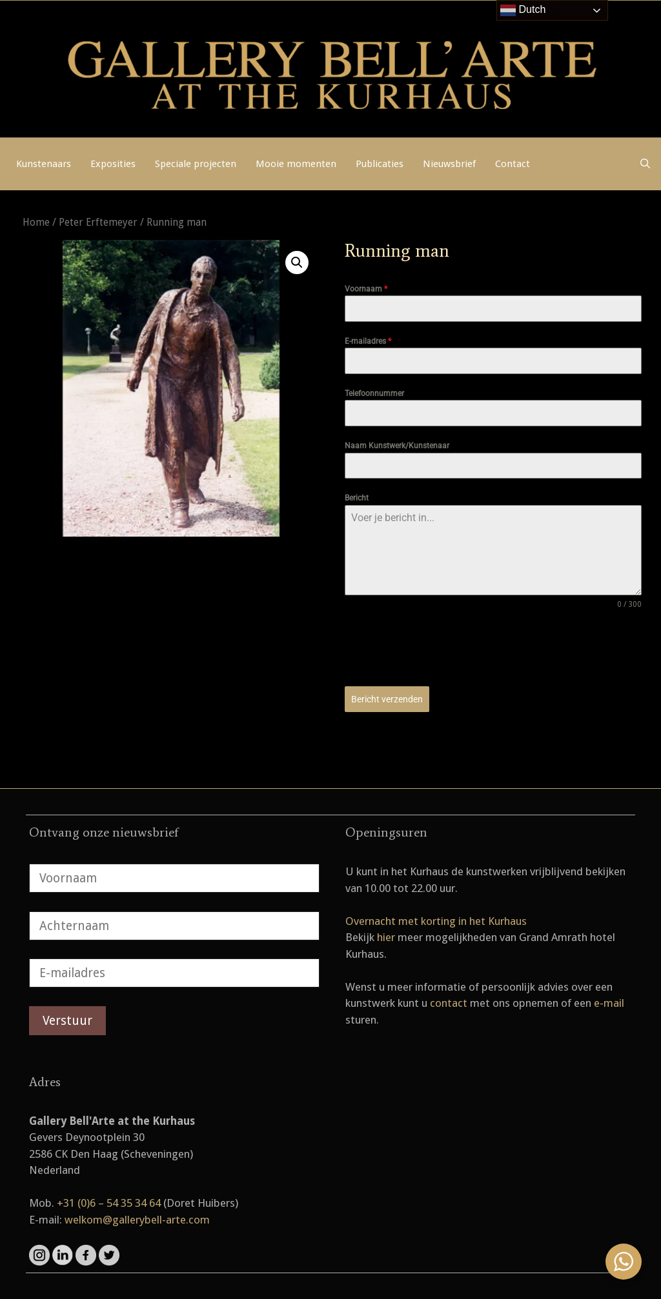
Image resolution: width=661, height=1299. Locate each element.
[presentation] (443, 648)
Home (36, 222)
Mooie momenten (296, 164)
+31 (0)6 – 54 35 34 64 (109, 1202)
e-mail (609, 1003)
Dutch (522, 10)
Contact (512, 164)
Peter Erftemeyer (98, 222)
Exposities (113, 164)
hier (386, 937)
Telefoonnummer (374, 393)
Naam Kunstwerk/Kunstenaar (397, 445)
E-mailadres (368, 341)
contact (448, 1003)
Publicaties (379, 164)
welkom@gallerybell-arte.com (137, 1219)
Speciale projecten (195, 164)
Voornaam (366, 288)
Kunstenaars (43, 164)
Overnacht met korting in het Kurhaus (436, 921)
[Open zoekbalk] (645, 163)
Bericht (357, 497)
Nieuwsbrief (449, 164)
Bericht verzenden (387, 699)
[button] (297, 262)
